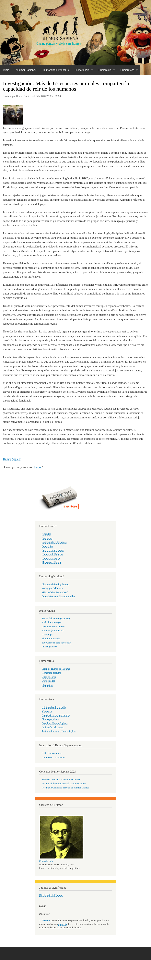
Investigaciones (49, 646)
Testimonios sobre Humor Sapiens (59, 731)
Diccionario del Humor (51, 895)
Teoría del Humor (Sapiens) (56, 618)
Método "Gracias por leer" (55, 592)
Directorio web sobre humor (56, 715)
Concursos (47, 538)
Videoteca (47, 711)
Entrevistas (47, 546)
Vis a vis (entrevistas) (52, 630)
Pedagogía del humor (52, 588)
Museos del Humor (51, 562)
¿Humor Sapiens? (26, 69)
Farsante (46, 920)
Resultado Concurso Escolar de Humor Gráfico (65, 787)
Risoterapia (47, 634)
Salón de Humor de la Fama (56, 668)
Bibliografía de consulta (54, 707)
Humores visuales (51, 558)
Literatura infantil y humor (55, 584)
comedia (62, 924)
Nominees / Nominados (53, 757)
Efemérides (47, 685)
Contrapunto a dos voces (54, 542)
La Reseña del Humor (53, 727)
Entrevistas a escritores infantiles (58, 596)
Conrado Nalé (46, 861)
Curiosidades (48, 680)
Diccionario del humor (53, 626)
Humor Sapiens (12, 459)
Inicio (6, 69)
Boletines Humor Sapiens (54, 723)
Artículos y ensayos (52, 622)
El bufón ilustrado (51, 638)
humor (38, 467)
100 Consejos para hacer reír (56, 642)
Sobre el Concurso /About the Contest (61, 779)
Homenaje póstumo (51, 672)
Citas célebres (49, 677)
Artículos (46, 534)
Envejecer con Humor (53, 550)
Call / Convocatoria (51, 753)
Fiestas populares (50, 719)
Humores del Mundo (52, 554)
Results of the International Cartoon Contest (64, 783)
